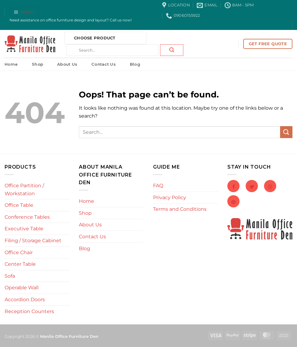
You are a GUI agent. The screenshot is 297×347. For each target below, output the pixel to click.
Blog (135, 64)
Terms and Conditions (180, 209)
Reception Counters (29, 311)
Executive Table (24, 229)
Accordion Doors (25, 299)
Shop (37, 64)
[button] (25, 12)
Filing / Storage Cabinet (33, 240)
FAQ (158, 185)
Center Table (20, 264)
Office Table (19, 205)
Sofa (10, 276)
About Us (67, 64)
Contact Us (103, 64)
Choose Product (95, 37)
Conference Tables (27, 217)
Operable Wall (21, 287)
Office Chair (19, 252)
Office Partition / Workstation (24, 189)
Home (11, 64)
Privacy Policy (169, 197)
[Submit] (171, 50)
